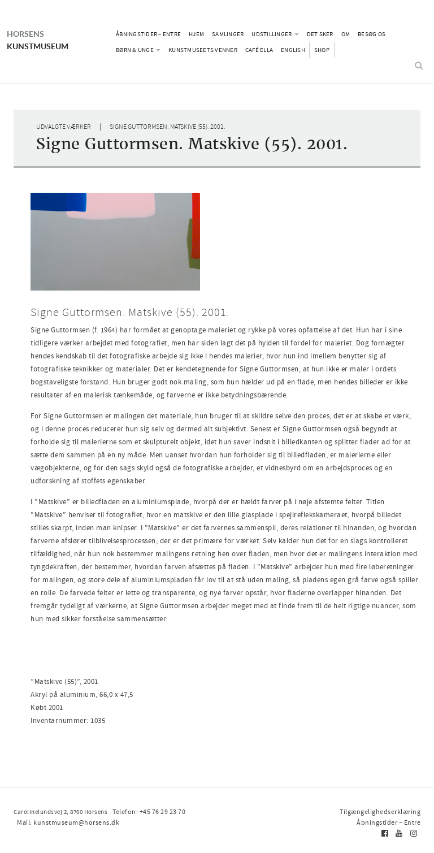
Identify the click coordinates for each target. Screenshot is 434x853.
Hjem (196, 34)
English (293, 50)
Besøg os (371, 34)
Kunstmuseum (53, 34)
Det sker (320, 34)
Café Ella (259, 50)
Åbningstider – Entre (148, 34)
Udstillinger (274, 34)
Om (345, 34)
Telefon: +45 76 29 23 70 (144, 812)
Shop (321, 50)
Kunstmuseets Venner (202, 50)
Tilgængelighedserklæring (382, 812)
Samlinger (228, 34)
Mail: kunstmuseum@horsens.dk (228, 812)
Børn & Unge (138, 50)
